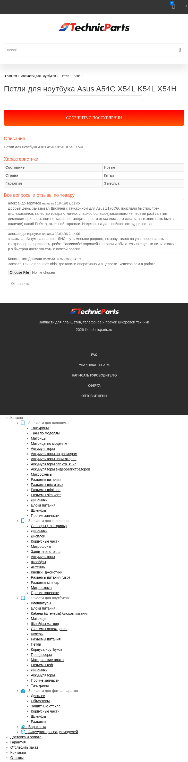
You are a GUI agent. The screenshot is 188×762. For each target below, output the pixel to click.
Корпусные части (45, 541)
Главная (11, 76)
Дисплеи (38, 536)
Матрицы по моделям (49, 443)
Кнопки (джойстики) (47, 572)
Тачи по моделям (45, 433)
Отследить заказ (24, 747)
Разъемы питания (46, 479)
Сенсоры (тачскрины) (49, 526)
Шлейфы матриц (45, 624)
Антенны (38, 567)
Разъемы (38, 722)
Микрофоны (41, 546)
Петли (36, 644)
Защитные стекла (46, 552)
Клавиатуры (41, 603)
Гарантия (18, 742)
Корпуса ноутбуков (46, 649)
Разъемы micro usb (47, 485)
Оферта (94, 385)
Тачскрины (40, 428)
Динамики (39, 500)
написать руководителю (94, 375)
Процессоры (41, 655)
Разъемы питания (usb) (50, 577)
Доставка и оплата (25, 737)
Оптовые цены (94, 396)
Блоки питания (43, 505)
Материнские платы (47, 660)
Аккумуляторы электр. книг (53, 464)
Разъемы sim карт (46, 495)
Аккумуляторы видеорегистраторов (60, 469)
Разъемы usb (42, 665)
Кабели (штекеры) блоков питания (59, 613)
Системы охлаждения (49, 629)
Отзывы (16, 758)
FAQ (94, 355)
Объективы (40, 701)
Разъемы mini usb (46, 490)
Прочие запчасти (45, 515)
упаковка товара (94, 365)
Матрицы (38, 438)
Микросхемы (41, 474)
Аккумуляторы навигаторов (53, 459)
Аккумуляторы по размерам (54, 454)
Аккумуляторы (43, 449)
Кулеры (37, 634)
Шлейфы (38, 510)
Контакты (18, 752)
